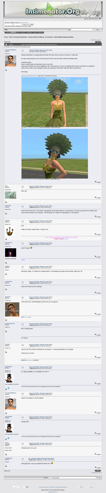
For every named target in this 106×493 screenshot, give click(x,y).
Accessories (49, 37)
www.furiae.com (30, 360)
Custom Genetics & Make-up (36, 37)
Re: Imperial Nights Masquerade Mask (41, 458)
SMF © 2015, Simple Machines (59, 487)
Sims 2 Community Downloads (18, 37)
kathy (7, 443)
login (20, 22)
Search (23, 32)
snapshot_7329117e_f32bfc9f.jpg (30, 179)
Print (98, 42)
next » (99, 40)
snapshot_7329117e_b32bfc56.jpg (30, 127)
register (26, 22)
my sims (27, 317)
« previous (93, 40)
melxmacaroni (10, 323)
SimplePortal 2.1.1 (53, 492)
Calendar (29, 32)
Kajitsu (7, 266)
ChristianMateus (10, 50)
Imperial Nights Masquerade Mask (64, 37)
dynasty (8, 297)
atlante (7, 220)
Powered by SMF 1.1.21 (45, 487)
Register (40, 32)
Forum (13, 32)
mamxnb (8, 205)
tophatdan (8, 366)
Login (34, 32)
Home (7, 32)
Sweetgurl (8, 242)
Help (18, 32)
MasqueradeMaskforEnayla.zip (29, 76)
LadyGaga (8, 458)
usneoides (8, 281)
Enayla (7, 344)
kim (6, 186)
